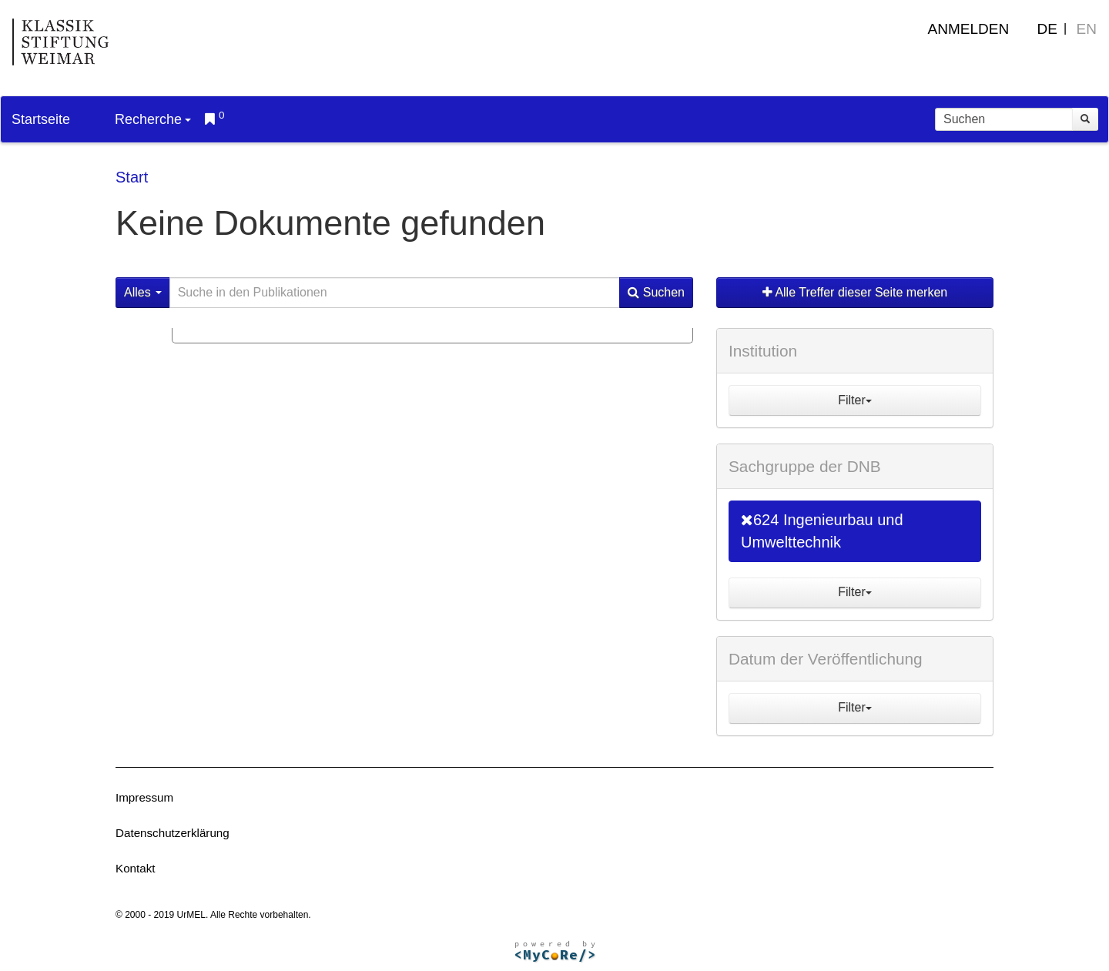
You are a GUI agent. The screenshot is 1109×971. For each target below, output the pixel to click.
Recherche (153, 119)
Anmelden (969, 29)
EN (1087, 29)
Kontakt (136, 868)
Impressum (144, 797)
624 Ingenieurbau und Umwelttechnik (822, 531)
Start (132, 177)
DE (1047, 29)
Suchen (656, 292)
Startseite (41, 119)
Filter (855, 400)
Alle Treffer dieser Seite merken (854, 292)
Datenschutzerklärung (173, 832)
